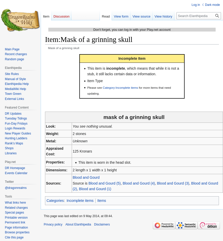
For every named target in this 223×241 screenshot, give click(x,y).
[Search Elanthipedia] (198, 15)
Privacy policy (53, 224)
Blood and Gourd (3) (173, 183)
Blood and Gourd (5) (104, 183)
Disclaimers (102, 224)
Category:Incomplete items (120, 87)
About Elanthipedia (78, 224)
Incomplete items (80, 201)
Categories (55, 201)
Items (101, 201)
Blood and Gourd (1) (95, 189)
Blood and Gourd (86, 177)
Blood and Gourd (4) (139, 183)
